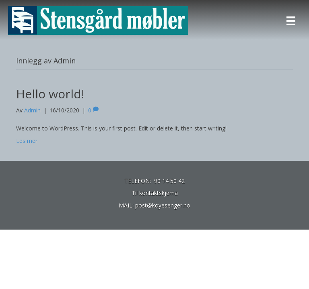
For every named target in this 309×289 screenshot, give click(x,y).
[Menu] (291, 21)
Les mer (26, 140)
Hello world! (50, 93)
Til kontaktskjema (155, 193)
